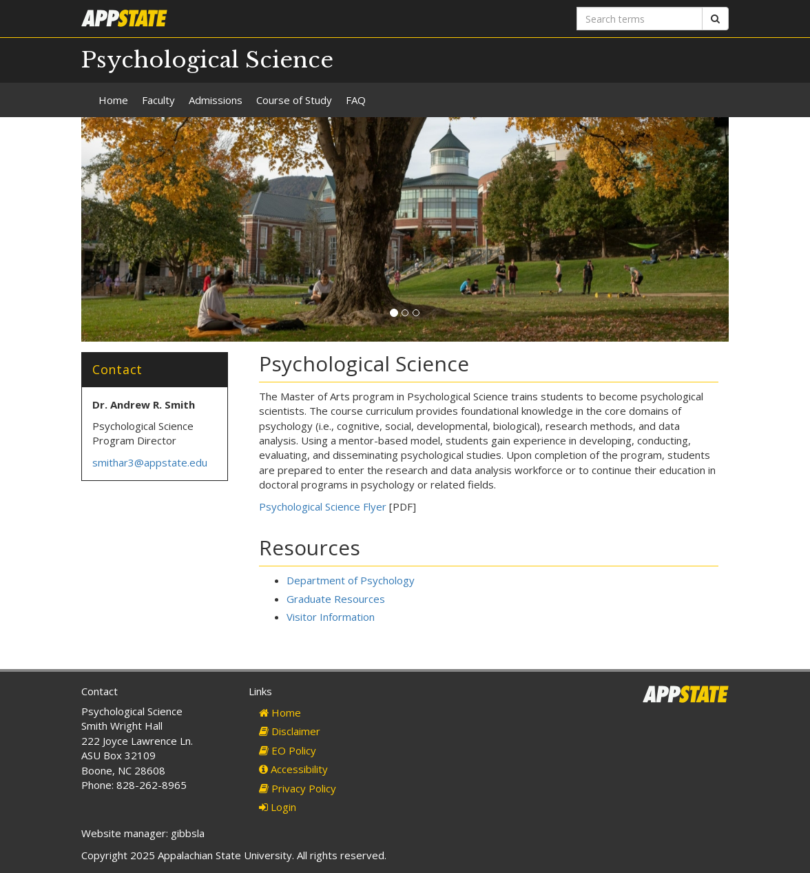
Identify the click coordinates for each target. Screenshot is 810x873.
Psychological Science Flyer (322, 506)
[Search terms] (640, 18)
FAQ (356, 100)
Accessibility (293, 769)
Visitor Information (331, 617)
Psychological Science (207, 60)
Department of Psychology (351, 580)
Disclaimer (289, 731)
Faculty (158, 100)
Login (277, 807)
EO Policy (287, 750)
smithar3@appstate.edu (149, 462)
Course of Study (294, 100)
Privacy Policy (297, 788)
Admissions (215, 100)
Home (113, 100)
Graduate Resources (336, 599)
